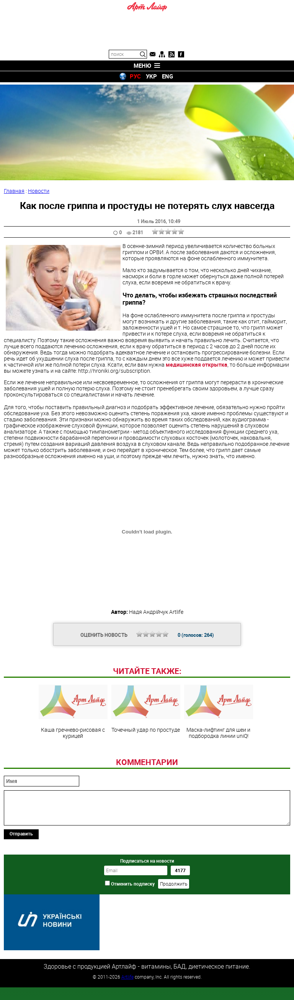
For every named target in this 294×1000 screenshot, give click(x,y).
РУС (135, 76)
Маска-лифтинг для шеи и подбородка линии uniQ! (218, 761)
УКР (151, 76)
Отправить (21, 884)
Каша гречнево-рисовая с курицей (73, 761)
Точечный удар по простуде (145, 758)
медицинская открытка (196, 362)
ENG (167, 76)
